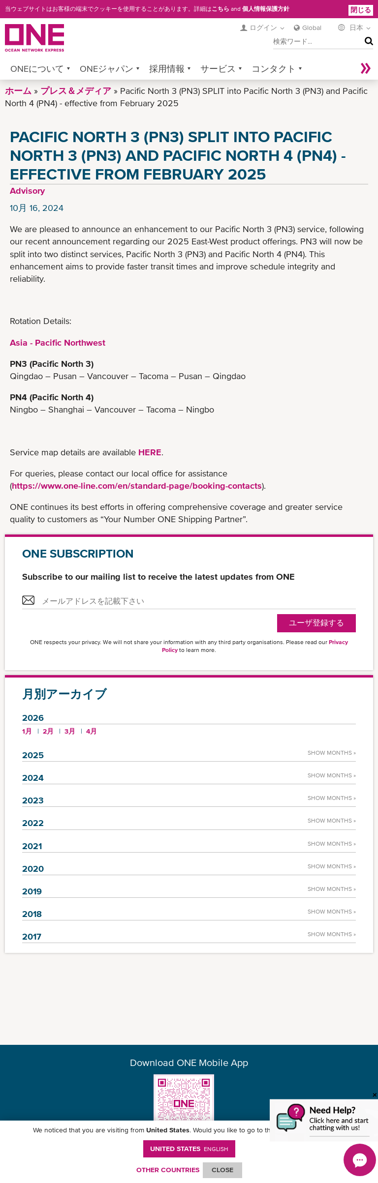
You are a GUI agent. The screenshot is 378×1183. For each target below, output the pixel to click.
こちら (220, 8)
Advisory (27, 190)
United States (189, 1149)
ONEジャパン (106, 68)
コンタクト (274, 68)
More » (365, 69)
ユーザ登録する (316, 623)
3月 (69, 731)
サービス (218, 68)
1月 (27, 731)
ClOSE (222, 1170)
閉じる (360, 10)
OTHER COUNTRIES (167, 1170)
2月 (48, 731)
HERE (149, 452)
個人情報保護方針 (265, 8)
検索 (367, 41)
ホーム (18, 91)
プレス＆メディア (75, 91)
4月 (91, 731)
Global (311, 27)
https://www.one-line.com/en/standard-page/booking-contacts (137, 485)
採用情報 (167, 68)
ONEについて (37, 68)
